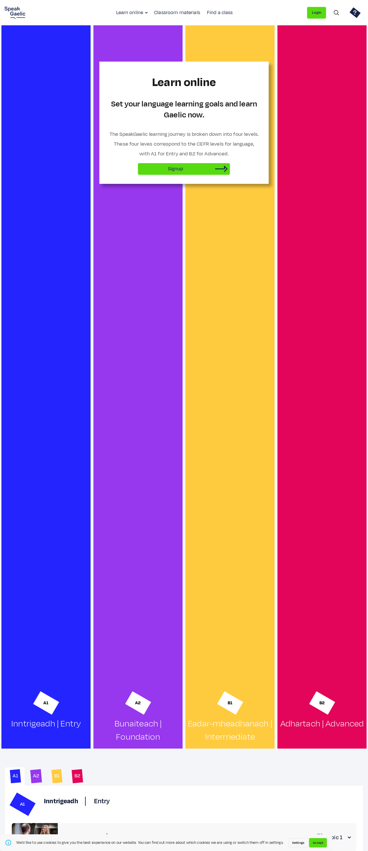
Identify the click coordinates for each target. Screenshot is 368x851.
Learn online (129, 12)
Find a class (220, 12)
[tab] (15, 776)
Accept (318, 842)
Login (316, 12)
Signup (175, 168)
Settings (298, 842)
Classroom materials (177, 12)
